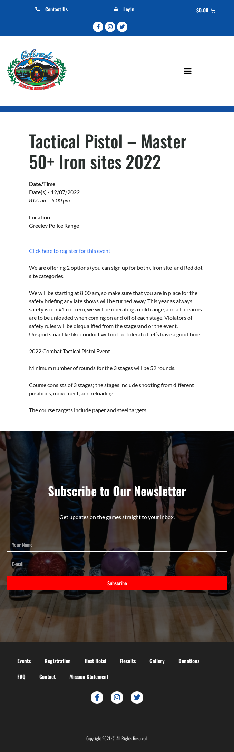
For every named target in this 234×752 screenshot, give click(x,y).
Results (128, 660)
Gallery (157, 660)
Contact (47, 676)
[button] (187, 70)
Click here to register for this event (69, 250)
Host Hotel (95, 660)
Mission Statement (88, 676)
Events (24, 660)
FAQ (21, 676)
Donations (188, 660)
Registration (58, 660)
